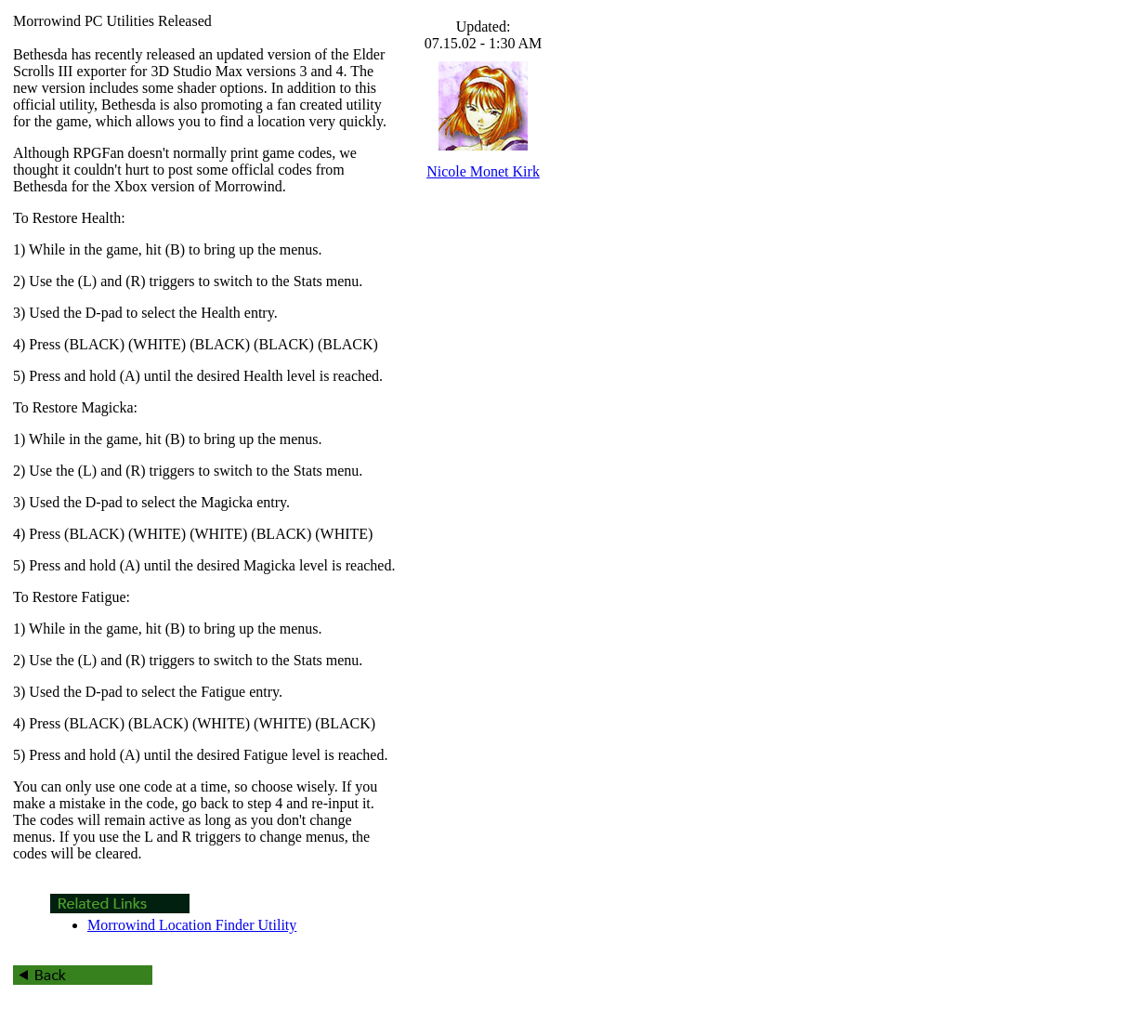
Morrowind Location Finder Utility (191, 925)
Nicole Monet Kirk (483, 171)
